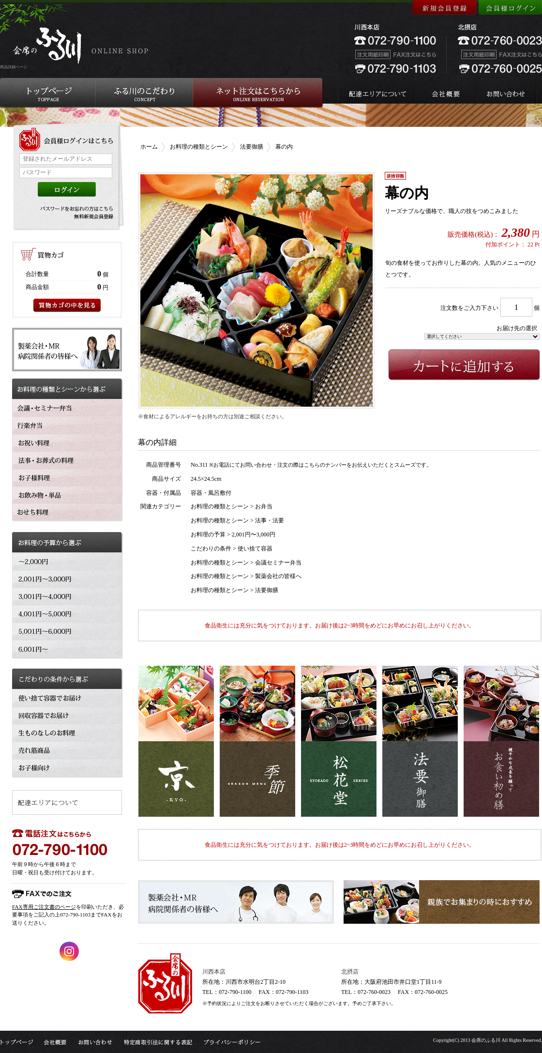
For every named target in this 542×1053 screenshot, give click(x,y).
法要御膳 (251, 147)
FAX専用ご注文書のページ (44, 907)
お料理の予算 (208, 534)
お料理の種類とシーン (199, 147)
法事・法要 (269, 520)
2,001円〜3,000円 (253, 534)
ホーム (149, 147)
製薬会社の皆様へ (278, 576)
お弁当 (263, 506)
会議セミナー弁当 (278, 562)
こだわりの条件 (211, 548)
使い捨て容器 (255, 548)
